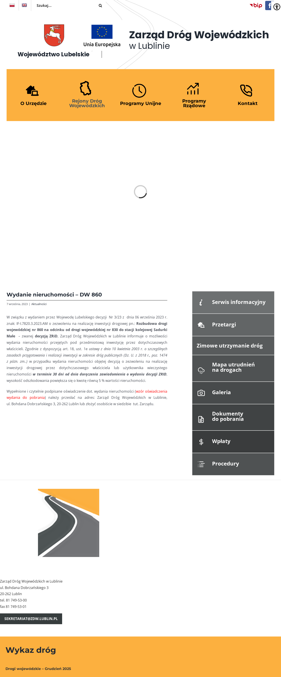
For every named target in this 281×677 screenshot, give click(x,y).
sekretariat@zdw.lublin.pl (31, 618)
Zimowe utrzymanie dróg (230, 345)
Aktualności (39, 304)
